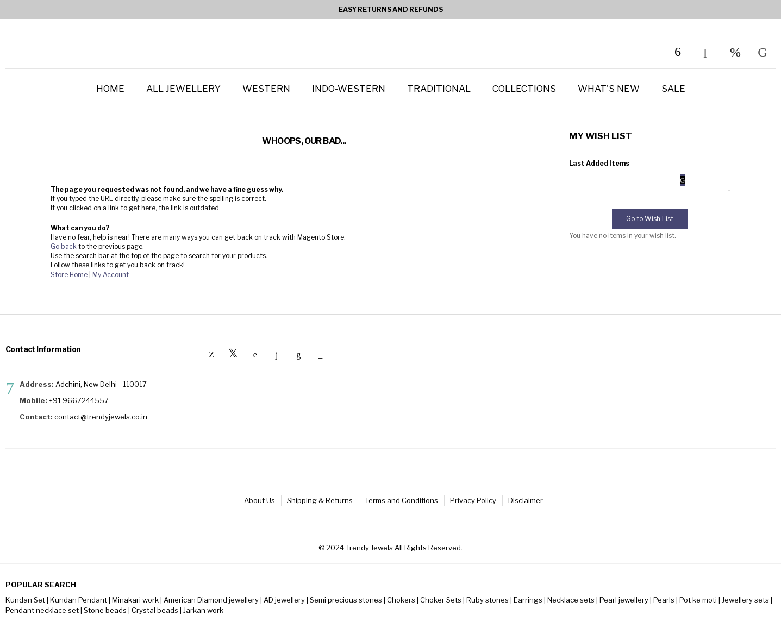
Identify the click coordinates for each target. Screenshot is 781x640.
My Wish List (735, 52)
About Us (242, 502)
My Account (110, 275)
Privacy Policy (486, 502)
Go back (64, 246)
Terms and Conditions (404, 502)
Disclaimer (547, 502)
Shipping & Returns (313, 502)
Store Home (69, 275)
